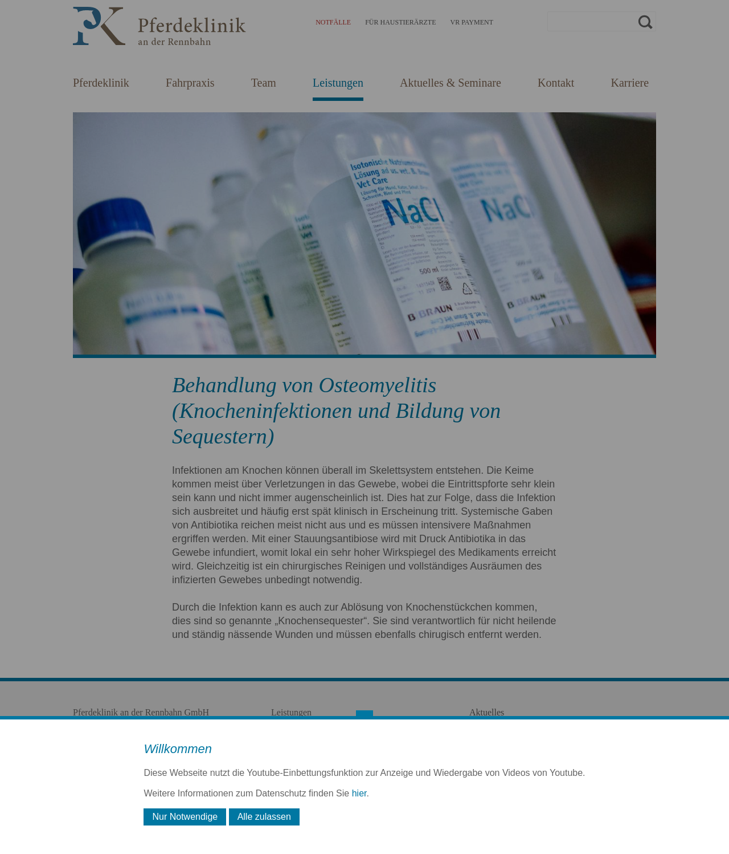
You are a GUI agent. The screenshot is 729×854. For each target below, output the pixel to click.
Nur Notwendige (185, 817)
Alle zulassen (264, 817)
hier (359, 793)
